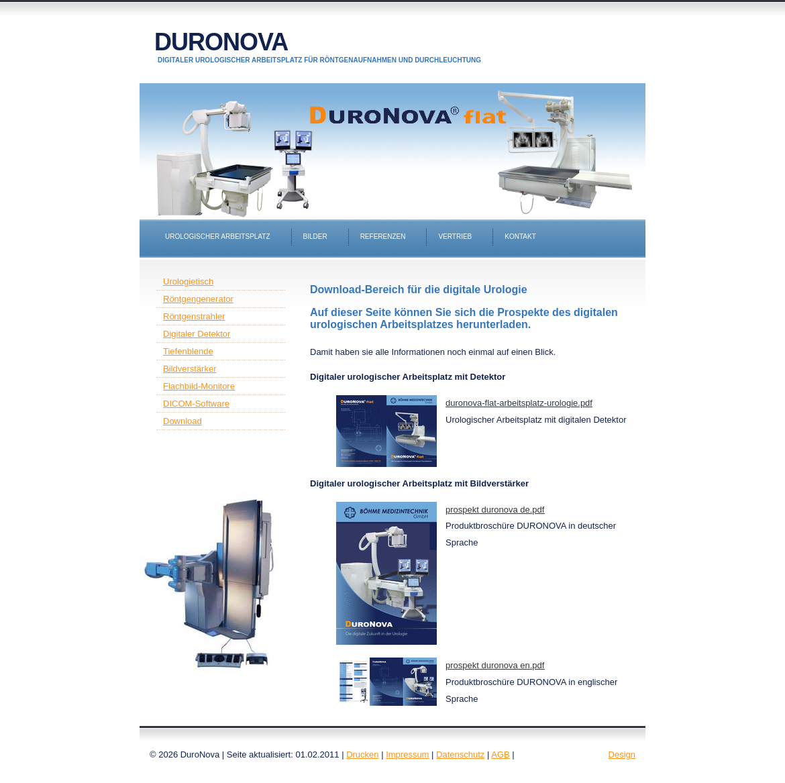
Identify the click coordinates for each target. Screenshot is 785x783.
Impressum (407, 754)
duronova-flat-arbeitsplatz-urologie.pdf (519, 403)
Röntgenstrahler (194, 316)
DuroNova (221, 42)
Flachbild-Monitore (199, 386)
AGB (500, 754)
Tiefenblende (188, 351)
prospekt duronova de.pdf (495, 510)
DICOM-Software (196, 404)
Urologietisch (188, 281)
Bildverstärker (189, 369)
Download (182, 421)
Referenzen (383, 236)
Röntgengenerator (198, 299)
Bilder (315, 236)
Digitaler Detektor (196, 334)
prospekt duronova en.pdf (495, 665)
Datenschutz (460, 754)
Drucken (362, 754)
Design (622, 754)
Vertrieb (455, 236)
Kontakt (520, 236)
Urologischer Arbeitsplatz (217, 236)
